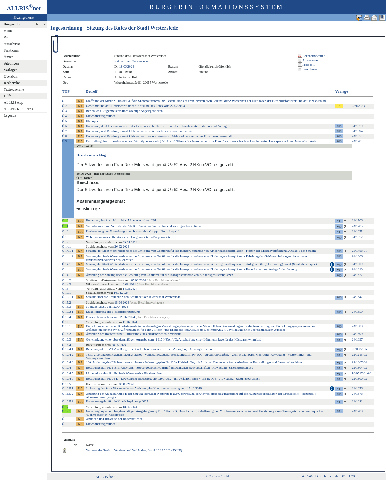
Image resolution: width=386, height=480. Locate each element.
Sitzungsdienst (23, 17)
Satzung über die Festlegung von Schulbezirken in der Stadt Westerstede (133, 296)
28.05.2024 (118, 344)
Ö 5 (64, 121)
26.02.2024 (121, 246)
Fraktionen (11, 50)
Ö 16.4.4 (67, 367)
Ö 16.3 (66, 339)
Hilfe (7, 96)
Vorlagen (10, 70)
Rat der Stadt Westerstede (131, 61)
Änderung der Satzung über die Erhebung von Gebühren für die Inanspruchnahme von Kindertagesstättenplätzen (159, 275)
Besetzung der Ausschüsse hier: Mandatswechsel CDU (121, 220)
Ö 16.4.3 (67, 362)
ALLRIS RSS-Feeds (18, 109)
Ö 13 (65, 237)
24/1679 (357, 126)
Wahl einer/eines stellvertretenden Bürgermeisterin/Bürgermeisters (129, 237)
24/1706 (357, 220)
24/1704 (357, 141)
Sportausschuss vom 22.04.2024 (107, 306)
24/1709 (357, 411)
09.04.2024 (129, 242)
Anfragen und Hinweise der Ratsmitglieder (114, 418)
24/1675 (357, 231)
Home (8, 31)
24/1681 (357, 401)
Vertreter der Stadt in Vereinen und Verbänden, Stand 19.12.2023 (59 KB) (134, 450)
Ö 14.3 (66, 284)
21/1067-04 (359, 362)
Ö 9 (64, 141)
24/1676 (357, 388)
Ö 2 (64, 105)
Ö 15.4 (66, 317)
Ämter (8, 57)
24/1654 (357, 136)
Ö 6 (64, 126)
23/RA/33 (358, 105)
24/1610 (357, 269)
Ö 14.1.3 (67, 264)
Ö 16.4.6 (67, 378)
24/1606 (357, 256)
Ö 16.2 (66, 333)
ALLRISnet (104, 477)
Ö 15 (65, 288)
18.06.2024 (126, 66)
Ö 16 (65, 322)
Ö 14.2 (66, 280)
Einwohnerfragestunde (101, 116)
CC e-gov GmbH (218, 476)
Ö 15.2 (66, 302)
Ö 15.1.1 (67, 296)
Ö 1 (64, 100)
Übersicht (11, 76)
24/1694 (357, 131)
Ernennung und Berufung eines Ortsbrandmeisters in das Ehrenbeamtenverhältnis (139, 131)
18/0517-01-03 (361, 373)
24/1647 (357, 296)
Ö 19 (65, 424)
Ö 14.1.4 (67, 269)
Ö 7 (64, 131)
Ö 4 (64, 116)
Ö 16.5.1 (67, 388)
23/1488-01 (359, 250)
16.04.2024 (121, 292)
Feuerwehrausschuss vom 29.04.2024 (128, 317)
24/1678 (357, 393)
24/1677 (357, 237)
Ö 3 (64, 111)
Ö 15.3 (66, 306)
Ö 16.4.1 (67, 349)
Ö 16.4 (66, 344)
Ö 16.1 (66, 326)
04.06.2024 (126, 384)
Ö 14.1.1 (67, 250)
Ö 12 (65, 231)
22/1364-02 (359, 367)
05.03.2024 (138, 280)
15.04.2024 (121, 302)
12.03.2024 (128, 284)
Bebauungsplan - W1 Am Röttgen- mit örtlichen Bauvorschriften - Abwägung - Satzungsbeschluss (150, 349)
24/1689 (357, 326)
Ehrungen (92, 121)
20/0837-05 (359, 349)
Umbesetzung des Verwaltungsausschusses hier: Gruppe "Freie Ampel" (132, 231)
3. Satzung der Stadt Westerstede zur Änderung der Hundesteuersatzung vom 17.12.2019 (144, 388)
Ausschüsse (12, 44)
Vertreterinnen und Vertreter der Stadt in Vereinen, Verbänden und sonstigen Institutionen (144, 226)
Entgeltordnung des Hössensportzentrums (113, 311)
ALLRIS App (13, 102)
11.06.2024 (129, 322)
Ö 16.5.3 (67, 401)
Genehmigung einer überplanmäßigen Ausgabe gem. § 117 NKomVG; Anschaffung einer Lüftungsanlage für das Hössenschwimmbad (173, 339)
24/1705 (357, 226)
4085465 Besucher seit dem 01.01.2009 (330, 476)
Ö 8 (64, 136)
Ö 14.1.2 (67, 256)
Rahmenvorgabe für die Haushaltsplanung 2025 (117, 401)
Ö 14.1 (66, 246)
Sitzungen (11, 63)
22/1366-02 (359, 378)
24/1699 (357, 333)
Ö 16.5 (66, 384)
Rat (6, 37)
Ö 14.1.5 (67, 275)
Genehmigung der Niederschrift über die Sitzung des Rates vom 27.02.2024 (135, 105)
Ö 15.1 (66, 292)
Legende (10, 115)
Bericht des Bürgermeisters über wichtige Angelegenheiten (124, 111)
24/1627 (357, 275)
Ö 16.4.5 (67, 373)
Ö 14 (65, 242)
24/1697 (357, 339)
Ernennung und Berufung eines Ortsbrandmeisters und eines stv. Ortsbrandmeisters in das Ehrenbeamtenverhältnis (161, 136)
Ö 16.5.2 (67, 393)
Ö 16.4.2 (67, 354)
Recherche (12, 83)
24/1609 (357, 264)
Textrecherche (14, 89)
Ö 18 (65, 418)
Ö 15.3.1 (67, 311)
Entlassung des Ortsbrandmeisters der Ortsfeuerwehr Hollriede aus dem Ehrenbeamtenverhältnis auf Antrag (156, 126)
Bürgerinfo (12, 24)
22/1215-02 (359, 354)
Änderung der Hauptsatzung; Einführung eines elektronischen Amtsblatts (133, 333)
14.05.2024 (129, 288)
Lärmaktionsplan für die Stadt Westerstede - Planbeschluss (124, 373)
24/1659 (357, 311)
